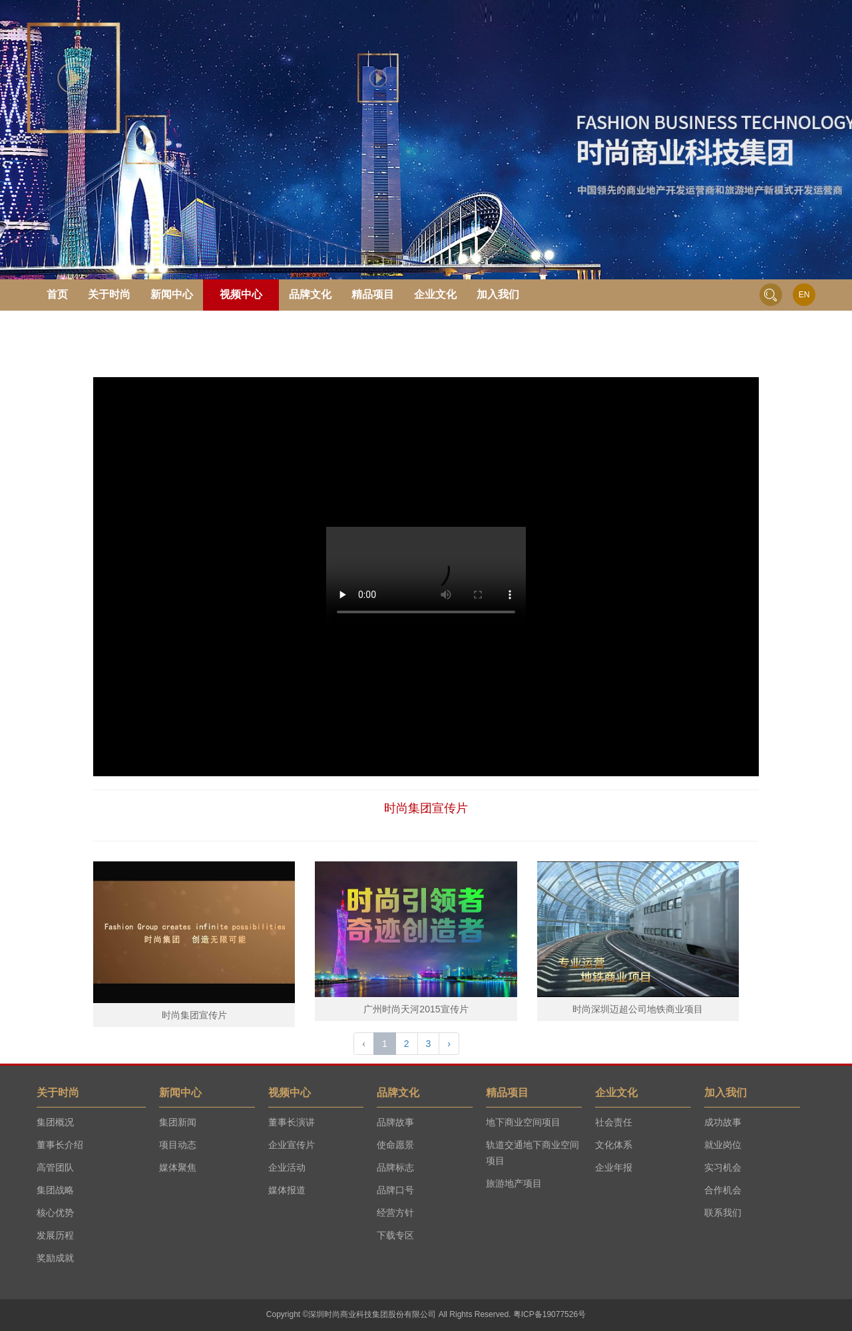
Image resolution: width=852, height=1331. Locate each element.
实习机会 (723, 1167)
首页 (57, 294)
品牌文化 (310, 294)
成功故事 (723, 1122)
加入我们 (498, 294)
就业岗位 (723, 1144)
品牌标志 (395, 1167)
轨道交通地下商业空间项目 (532, 1152)
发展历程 (55, 1235)
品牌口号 (395, 1190)
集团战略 (55, 1190)
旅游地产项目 (514, 1183)
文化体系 (613, 1144)
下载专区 (395, 1235)
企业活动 (287, 1167)
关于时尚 (109, 294)
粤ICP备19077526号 (549, 1314)
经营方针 (395, 1212)
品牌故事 (395, 1122)
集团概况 (55, 1122)
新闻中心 (171, 294)
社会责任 (613, 1122)
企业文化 (435, 294)
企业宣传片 (291, 1144)
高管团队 (55, 1167)
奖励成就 (55, 1258)
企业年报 (613, 1167)
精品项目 (372, 294)
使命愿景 (395, 1144)
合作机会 (723, 1190)
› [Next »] (449, 1043)
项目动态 (177, 1144)
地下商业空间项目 (523, 1122)
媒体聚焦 (177, 1167)
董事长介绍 (60, 1144)
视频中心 (241, 294)
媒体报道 (287, 1190)
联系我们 (723, 1212)
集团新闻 (177, 1122)
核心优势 (55, 1212)
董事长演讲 (291, 1122)
